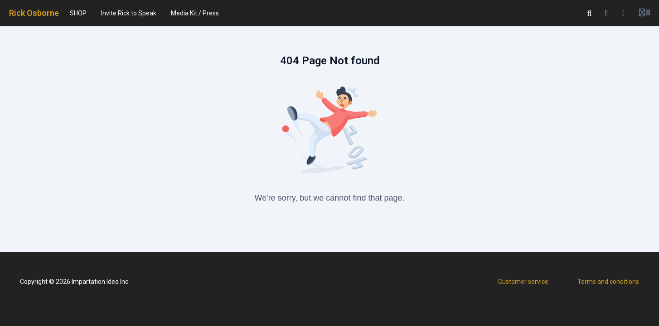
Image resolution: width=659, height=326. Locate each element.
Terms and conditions (608, 281)
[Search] (589, 13)
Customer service (523, 281)
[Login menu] (644, 13)
